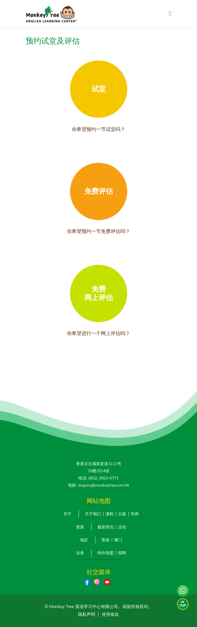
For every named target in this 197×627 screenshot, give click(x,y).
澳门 (118, 540)
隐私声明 (86, 614)
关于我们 (93, 514)
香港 (106, 540)
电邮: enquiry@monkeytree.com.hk (98, 485)
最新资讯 (105, 527)
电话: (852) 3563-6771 (98, 478)
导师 (135, 514)
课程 (110, 514)
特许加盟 (105, 553)
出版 (122, 514)
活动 (122, 527)
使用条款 (110, 614)
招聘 (122, 553)
